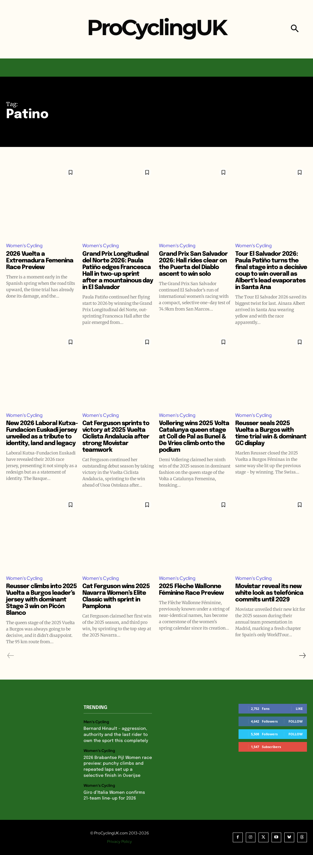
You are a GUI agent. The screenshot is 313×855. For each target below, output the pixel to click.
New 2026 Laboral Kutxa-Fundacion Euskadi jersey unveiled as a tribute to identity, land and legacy (42, 433)
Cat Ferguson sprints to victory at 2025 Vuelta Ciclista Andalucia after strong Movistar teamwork (115, 436)
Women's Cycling (24, 245)
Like (299, 708)
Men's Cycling (96, 722)
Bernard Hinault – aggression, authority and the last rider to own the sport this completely (116, 735)
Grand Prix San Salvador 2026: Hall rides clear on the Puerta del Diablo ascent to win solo (193, 264)
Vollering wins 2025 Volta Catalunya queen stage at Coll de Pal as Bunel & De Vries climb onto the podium (194, 436)
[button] (295, 29)
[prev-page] (10, 655)
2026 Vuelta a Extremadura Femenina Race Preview (39, 261)
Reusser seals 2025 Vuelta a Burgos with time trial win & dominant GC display (270, 433)
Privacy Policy (119, 841)
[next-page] (302, 655)
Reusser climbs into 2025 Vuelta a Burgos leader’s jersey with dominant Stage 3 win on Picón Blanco (41, 599)
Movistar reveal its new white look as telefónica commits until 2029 (269, 593)
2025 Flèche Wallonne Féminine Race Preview (191, 589)
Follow (295, 721)
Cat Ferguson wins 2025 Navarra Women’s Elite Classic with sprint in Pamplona (116, 596)
